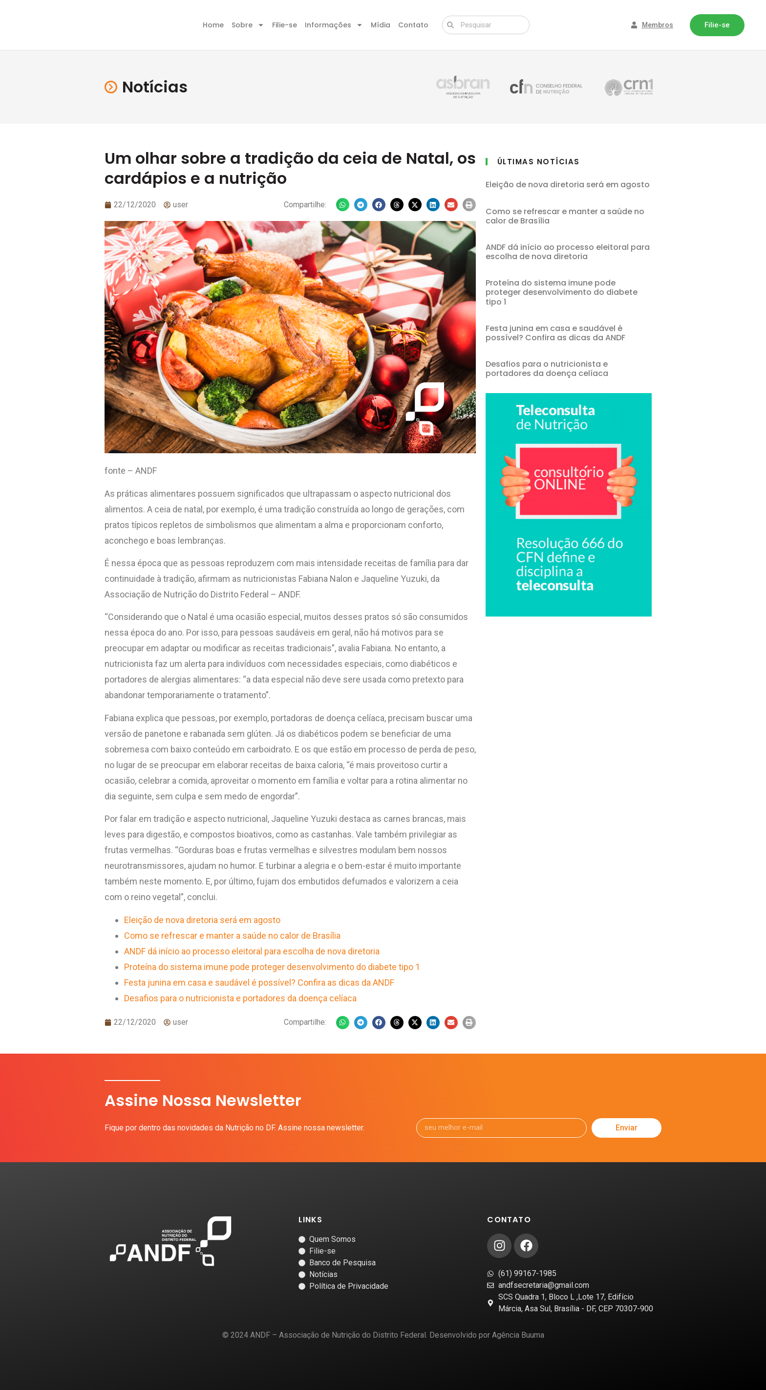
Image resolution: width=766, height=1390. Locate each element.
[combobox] (486, 25)
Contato (413, 25)
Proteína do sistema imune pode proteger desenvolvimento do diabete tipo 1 (272, 967)
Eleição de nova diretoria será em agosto (202, 920)
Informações (334, 25)
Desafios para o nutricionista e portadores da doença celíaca (240, 998)
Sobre (248, 25)
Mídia (380, 25)
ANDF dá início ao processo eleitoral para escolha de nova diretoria (252, 951)
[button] (342, 204)
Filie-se (284, 25)
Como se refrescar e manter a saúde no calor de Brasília (232, 935)
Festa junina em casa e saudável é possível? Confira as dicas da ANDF (259, 982)
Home (213, 25)
